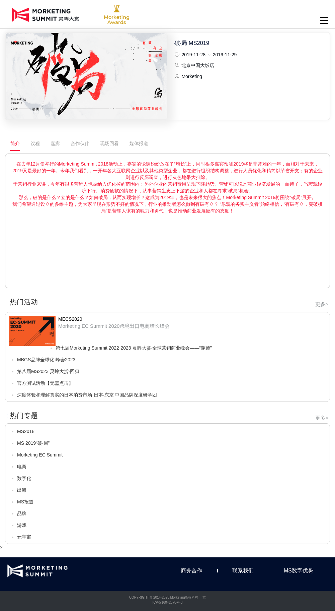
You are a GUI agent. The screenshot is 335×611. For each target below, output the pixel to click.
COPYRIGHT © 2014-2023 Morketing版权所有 (163, 597)
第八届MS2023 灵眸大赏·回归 (48, 371)
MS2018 (25, 431)
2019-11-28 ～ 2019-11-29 (209, 54)
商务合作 (191, 570)
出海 (21, 490)
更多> (321, 304)
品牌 (21, 513)
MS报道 (25, 501)
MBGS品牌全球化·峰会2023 (46, 359)
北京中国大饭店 (197, 65)
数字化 (24, 478)
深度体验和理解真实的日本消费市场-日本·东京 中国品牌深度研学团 (87, 395)
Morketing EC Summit (40, 454)
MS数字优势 (298, 570)
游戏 (21, 525)
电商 (21, 466)
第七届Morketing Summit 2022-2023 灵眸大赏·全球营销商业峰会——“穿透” (134, 348)
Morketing (191, 76)
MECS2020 (70, 319)
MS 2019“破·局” (33, 443)
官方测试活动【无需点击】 (45, 383)
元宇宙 (24, 537)
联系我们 (243, 570)
